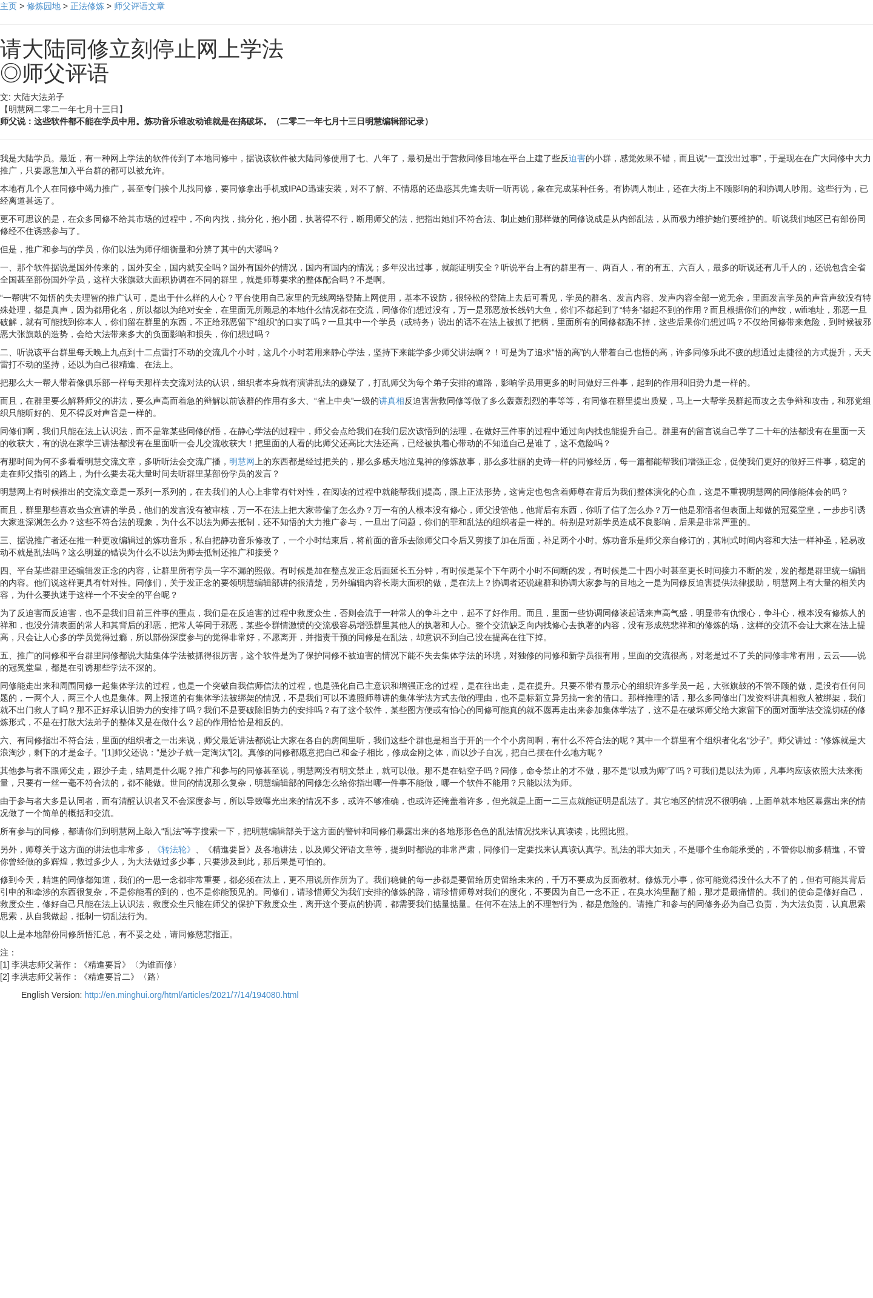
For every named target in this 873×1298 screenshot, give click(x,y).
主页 (8, 6)
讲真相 (391, 401)
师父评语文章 (139, 6)
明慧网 (242, 461)
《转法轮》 (174, 849)
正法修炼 (87, 6)
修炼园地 (44, 6)
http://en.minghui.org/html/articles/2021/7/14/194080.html (191, 995)
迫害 (577, 158)
